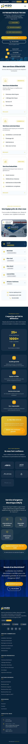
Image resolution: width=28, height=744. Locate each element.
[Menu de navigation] (25, 6)
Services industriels (6, 648)
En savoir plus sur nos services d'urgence (14, 552)
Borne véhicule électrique (7, 667)
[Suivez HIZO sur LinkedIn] (12, 628)
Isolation (14, 1)
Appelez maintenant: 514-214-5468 (13, 547)
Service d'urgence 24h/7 (7, 694)
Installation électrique (6, 638)
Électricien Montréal (6, 682)
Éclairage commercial (6, 643)
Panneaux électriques (6, 640)
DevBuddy (17, 741)
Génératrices (4, 650)
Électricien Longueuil (6, 687)
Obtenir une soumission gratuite (14, 431)
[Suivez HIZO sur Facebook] (8, 628)
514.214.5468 (5, 1)
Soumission (4, 709)
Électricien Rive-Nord (6, 689)
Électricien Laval (5, 684)
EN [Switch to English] (25, 1)
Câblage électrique (6, 662)
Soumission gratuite (14, 37)
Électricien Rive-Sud (6, 692)
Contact (3, 706)
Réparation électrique (6, 665)
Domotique (4, 670)
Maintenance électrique (7, 645)
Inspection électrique (6, 672)
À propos (3, 703)
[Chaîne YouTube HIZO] (19, 628)
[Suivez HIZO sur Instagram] (15, 628)
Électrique (19, 1)
